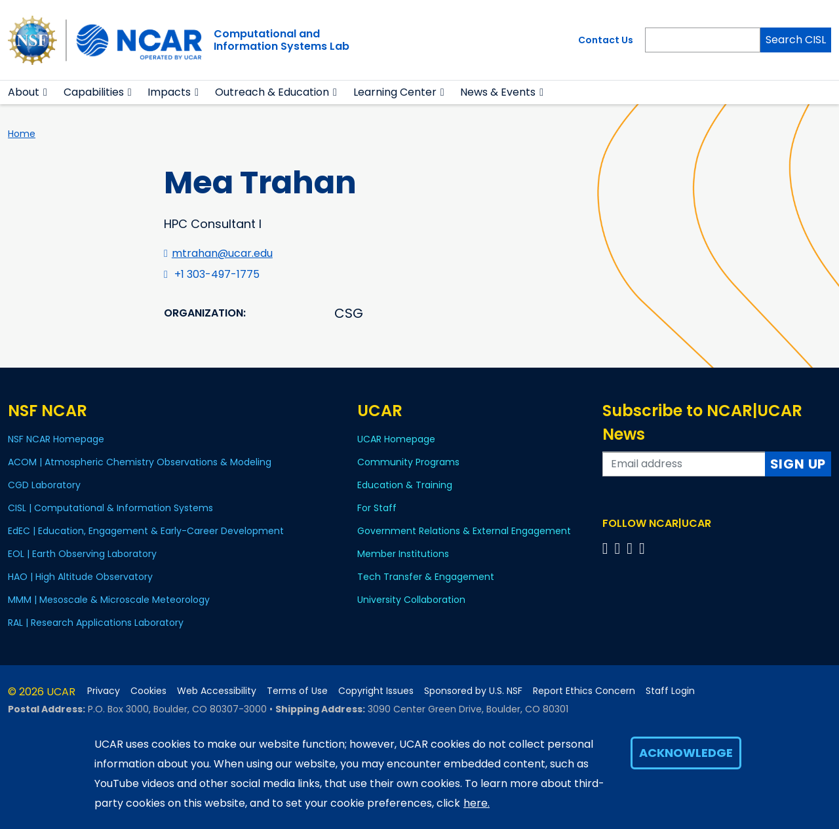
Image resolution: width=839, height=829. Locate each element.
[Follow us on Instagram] (631, 548)
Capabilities (94, 92)
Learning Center (395, 92)
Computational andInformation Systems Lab (281, 40)
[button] (45, 92)
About (23, 92)
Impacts (169, 92)
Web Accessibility (216, 691)
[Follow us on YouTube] (644, 548)
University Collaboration (411, 599)
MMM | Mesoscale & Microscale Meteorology (109, 599)
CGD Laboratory (44, 485)
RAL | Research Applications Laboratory (96, 622)
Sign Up (798, 464)
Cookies (148, 691)
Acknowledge (686, 752)
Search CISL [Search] (796, 39)
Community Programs (408, 462)
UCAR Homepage (396, 439)
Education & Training (404, 485)
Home (21, 133)
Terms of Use (297, 691)
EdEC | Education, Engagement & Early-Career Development (146, 530)
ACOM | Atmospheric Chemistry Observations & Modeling (139, 462)
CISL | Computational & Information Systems (110, 507)
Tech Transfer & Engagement (425, 576)
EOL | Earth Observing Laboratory (82, 553)
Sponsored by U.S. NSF (473, 691)
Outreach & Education (272, 92)
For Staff (377, 507)
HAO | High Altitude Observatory (80, 576)
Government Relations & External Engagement (464, 530)
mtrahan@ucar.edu (222, 253)
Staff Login (670, 691)
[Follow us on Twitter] (619, 548)
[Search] (702, 40)
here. (476, 803)
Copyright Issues (376, 691)
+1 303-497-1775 (217, 274)
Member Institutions (403, 553)
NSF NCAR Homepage (56, 439)
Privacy (103, 691)
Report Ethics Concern (584, 691)
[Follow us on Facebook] (607, 548)
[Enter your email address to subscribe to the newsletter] (684, 464)
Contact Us (605, 40)
